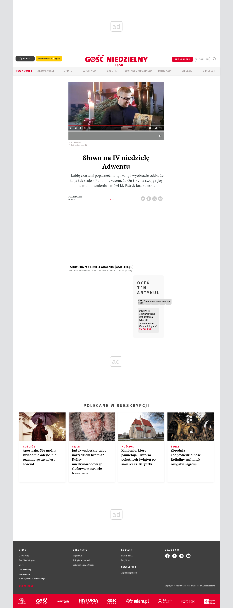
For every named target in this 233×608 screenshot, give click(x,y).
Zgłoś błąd (26, 586)
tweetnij (155, 197)
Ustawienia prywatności (83, 565)
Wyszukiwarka (214, 59)
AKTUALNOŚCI (46, 71)
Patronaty (165, 71)
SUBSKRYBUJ (182, 59)
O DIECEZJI (209, 71)
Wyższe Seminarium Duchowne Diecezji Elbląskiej (100, 270)
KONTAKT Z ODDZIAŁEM (138, 71)
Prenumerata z (49, 59)
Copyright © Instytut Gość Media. (178, 586)
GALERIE (112, 71)
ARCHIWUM (89, 71)
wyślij (161, 197)
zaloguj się (202, 59)
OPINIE (68, 71)
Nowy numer (24, 71)
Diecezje (187, 71)
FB (149, 197)
